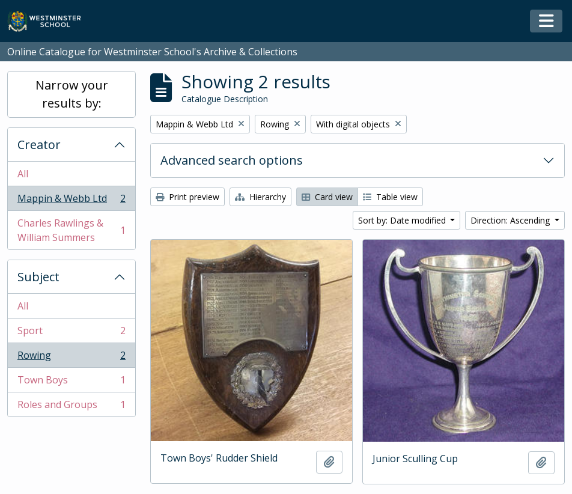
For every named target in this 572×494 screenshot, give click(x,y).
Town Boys (71, 382)
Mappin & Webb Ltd (71, 201)
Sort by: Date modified (403, 220)
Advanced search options (231, 160)
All (22, 173)
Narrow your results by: (71, 94)
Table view (390, 197)
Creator (39, 144)
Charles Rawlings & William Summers (71, 230)
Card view (327, 197)
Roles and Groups (71, 406)
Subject (38, 277)
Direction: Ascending (511, 220)
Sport (71, 333)
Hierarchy (260, 197)
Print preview (187, 197)
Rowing (71, 358)
